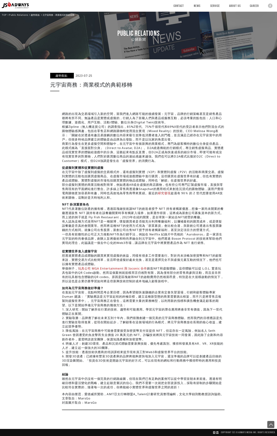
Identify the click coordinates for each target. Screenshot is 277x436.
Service (215, 6)
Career (254, 6)
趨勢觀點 (36, 14)
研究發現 (164, 193)
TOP (4, 14)
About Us (235, 6)
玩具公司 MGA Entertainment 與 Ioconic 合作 (112, 268)
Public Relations (19, 14)
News (197, 6)
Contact (178, 6)
